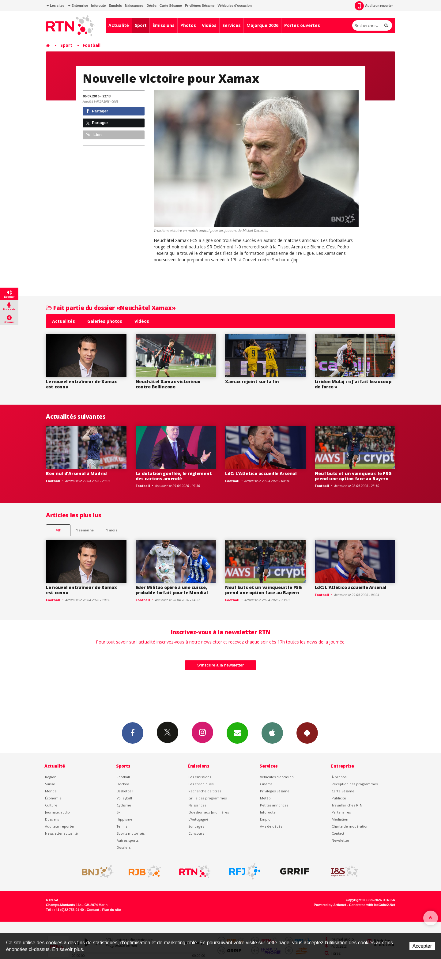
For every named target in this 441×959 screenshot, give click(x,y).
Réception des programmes (355, 784)
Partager (97, 111)
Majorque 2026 (262, 25)
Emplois (115, 5)
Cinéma (266, 784)
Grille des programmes (207, 798)
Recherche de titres (204, 791)
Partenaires (341, 812)
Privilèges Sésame (200, 5)
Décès (151, 5)
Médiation (340, 819)
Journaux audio (57, 812)
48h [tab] (58, 530)
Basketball (125, 791)
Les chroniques (200, 784)
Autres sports (127, 840)
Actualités (63, 321)
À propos (339, 777)
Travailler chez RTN (347, 805)
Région (50, 777)
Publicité (339, 798)
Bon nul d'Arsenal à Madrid (76, 473)
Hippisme (124, 819)
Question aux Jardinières (208, 812)
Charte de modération (350, 826)
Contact (338, 833)
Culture (51, 805)
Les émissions (199, 777)
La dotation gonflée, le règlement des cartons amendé (174, 475)
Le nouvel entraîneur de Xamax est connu (81, 384)
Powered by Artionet (330, 905)
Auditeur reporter (60, 826)
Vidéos (209, 25)
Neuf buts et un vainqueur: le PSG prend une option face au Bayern (353, 475)
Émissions (164, 25)
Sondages (196, 826)
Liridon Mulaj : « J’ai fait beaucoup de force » (353, 384)
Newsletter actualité (61, 833)
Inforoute (98, 5)
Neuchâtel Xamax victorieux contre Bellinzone (168, 384)
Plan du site (111, 910)
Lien (94, 134)
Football (91, 45)
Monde (51, 791)
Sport (141, 25)
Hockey (123, 784)
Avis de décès (271, 826)
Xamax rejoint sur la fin (252, 381)
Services (231, 25)
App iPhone (272, 732)
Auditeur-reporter (374, 5)
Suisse (50, 784)
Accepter (422, 946)
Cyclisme (124, 805)
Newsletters (237, 732)
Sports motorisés (131, 833)
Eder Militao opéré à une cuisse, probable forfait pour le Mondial (172, 589)
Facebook (132, 732)
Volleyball (124, 798)
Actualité (118, 25)
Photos (188, 25)
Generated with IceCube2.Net (372, 905)
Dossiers (52, 819)
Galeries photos (104, 321)
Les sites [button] (55, 5)
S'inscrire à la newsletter (220, 665)
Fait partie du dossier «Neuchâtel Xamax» (110, 307)
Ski (119, 812)
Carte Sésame (171, 5)
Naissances (134, 5)
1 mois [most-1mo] (111, 530)
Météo (265, 798)
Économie (53, 798)
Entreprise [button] (78, 5)
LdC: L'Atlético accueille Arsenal (261, 473)
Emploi (265, 819)
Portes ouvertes (302, 25)
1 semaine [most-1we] (85, 530)
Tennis (122, 826)
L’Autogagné (198, 819)
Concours (196, 833)
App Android (307, 732)
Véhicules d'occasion (234, 5)
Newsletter (340, 840)
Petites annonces (274, 805)
